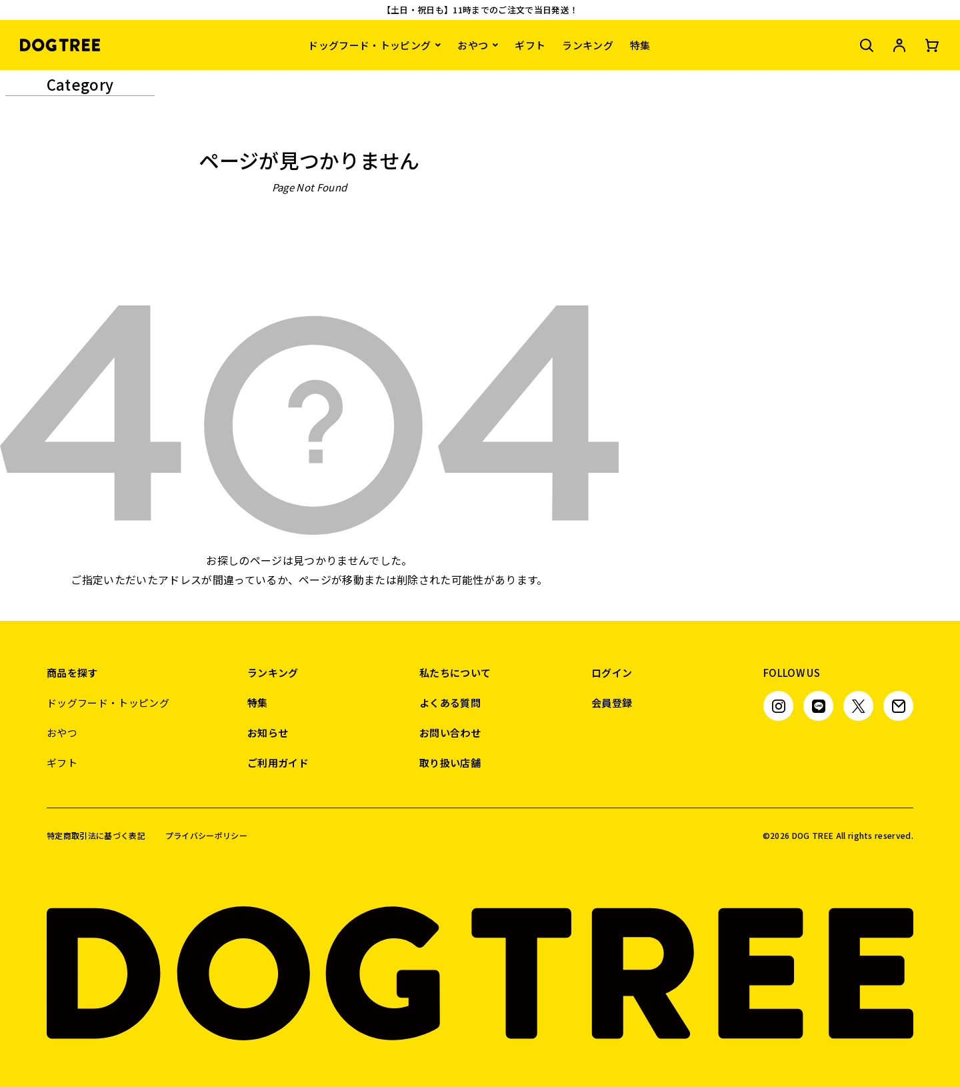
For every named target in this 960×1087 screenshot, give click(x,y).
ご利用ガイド (278, 763)
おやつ (472, 45)
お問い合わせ (450, 733)
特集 (640, 45)
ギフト (530, 45)
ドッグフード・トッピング (369, 45)
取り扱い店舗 (450, 763)
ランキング (587, 45)
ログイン (611, 673)
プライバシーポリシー (206, 836)
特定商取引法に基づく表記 (96, 836)
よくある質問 (450, 703)
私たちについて (455, 673)
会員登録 (611, 703)
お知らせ (267, 733)
